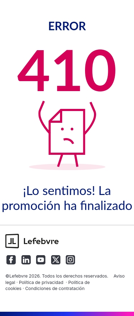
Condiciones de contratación (54, 288)
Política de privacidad (41, 282)
